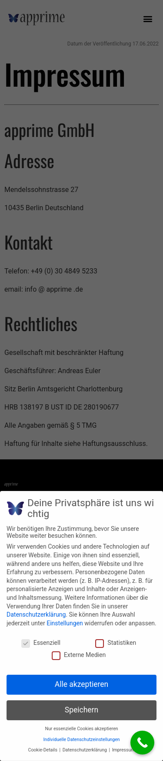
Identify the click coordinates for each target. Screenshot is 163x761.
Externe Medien (79, 650)
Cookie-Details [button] (43, 745)
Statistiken (115, 637)
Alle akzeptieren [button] (82, 680)
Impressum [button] (123, 745)
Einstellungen (65, 618)
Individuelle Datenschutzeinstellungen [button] (81, 735)
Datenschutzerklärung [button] (85, 745)
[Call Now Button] (142, 742)
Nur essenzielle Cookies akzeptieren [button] (81, 724)
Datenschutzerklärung (36, 610)
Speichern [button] (81, 705)
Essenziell (40, 637)
